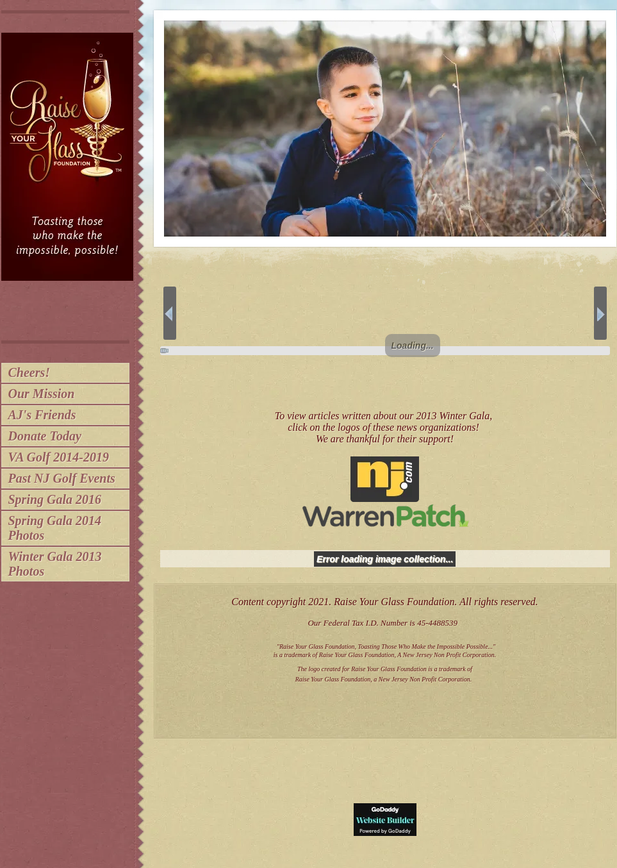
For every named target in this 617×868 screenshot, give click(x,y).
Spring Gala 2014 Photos (55, 527)
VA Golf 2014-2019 (58, 457)
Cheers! (29, 372)
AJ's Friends (42, 415)
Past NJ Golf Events (61, 478)
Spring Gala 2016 (55, 499)
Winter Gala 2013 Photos (55, 563)
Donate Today (44, 436)
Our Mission (41, 394)
